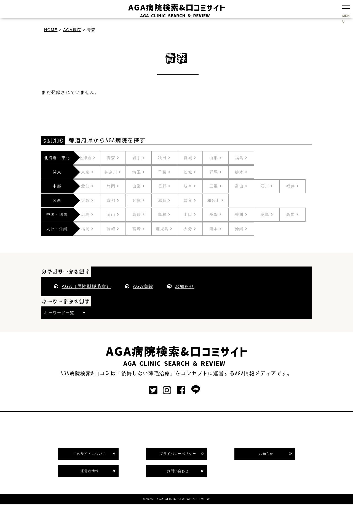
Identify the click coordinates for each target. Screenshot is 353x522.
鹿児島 (169, 229)
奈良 (195, 200)
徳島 (272, 214)
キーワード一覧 (59, 313)
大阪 (93, 200)
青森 (118, 158)
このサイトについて (89, 454)
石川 (272, 186)
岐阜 (195, 186)
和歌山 (221, 200)
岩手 (144, 158)
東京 (93, 172)
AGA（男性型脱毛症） (86, 286)
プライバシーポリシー (178, 454)
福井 (298, 186)
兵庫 (144, 200)
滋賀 (170, 200)
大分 (195, 229)
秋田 (170, 158)
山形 (221, 158)
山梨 (144, 186)
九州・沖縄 (57, 229)
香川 (246, 214)
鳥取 (144, 214)
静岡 (118, 186)
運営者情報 (90, 471)
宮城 (195, 158)
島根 (170, 214)
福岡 (93, 229)
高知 (298, 214)
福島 (246, 158)
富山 (246, 186)
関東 (57, 172)
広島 (93, 214)
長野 (170, 186)
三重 (221, 186)
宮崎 (144, 229)
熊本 (221, 229)
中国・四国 (57, 214)
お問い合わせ (178, 471)
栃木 (246, 172)
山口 (195, 214)
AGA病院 (143, 286)
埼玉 (144, 172)
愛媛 (221, 214)
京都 (118, 200)
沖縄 (246, 229)
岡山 (118, 214)
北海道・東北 (57, 158)
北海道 (92, 158)
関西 (57, 200)
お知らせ (184, 286)
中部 (57, 186)
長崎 (118, 229)
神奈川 (118, 172)
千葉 (170, 172)
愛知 (93, 186)
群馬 (221, 172)
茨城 (195, 172)
